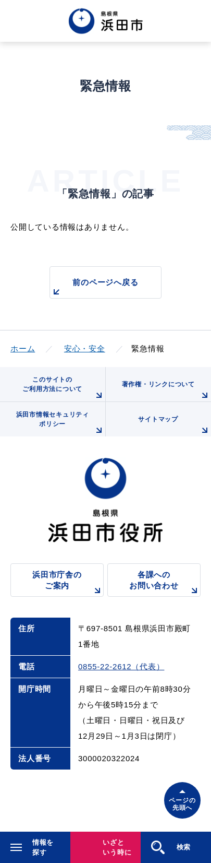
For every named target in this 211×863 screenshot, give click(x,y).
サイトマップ (174, 426)
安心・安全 (84, 348)
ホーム (22, 348)
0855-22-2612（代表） (121, 666)
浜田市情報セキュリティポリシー (60, 423)
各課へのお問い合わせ (165, 583)
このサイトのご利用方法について (63, 388)
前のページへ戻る (94, 288)
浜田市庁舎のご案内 (68, 583)
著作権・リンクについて (166, 391)
